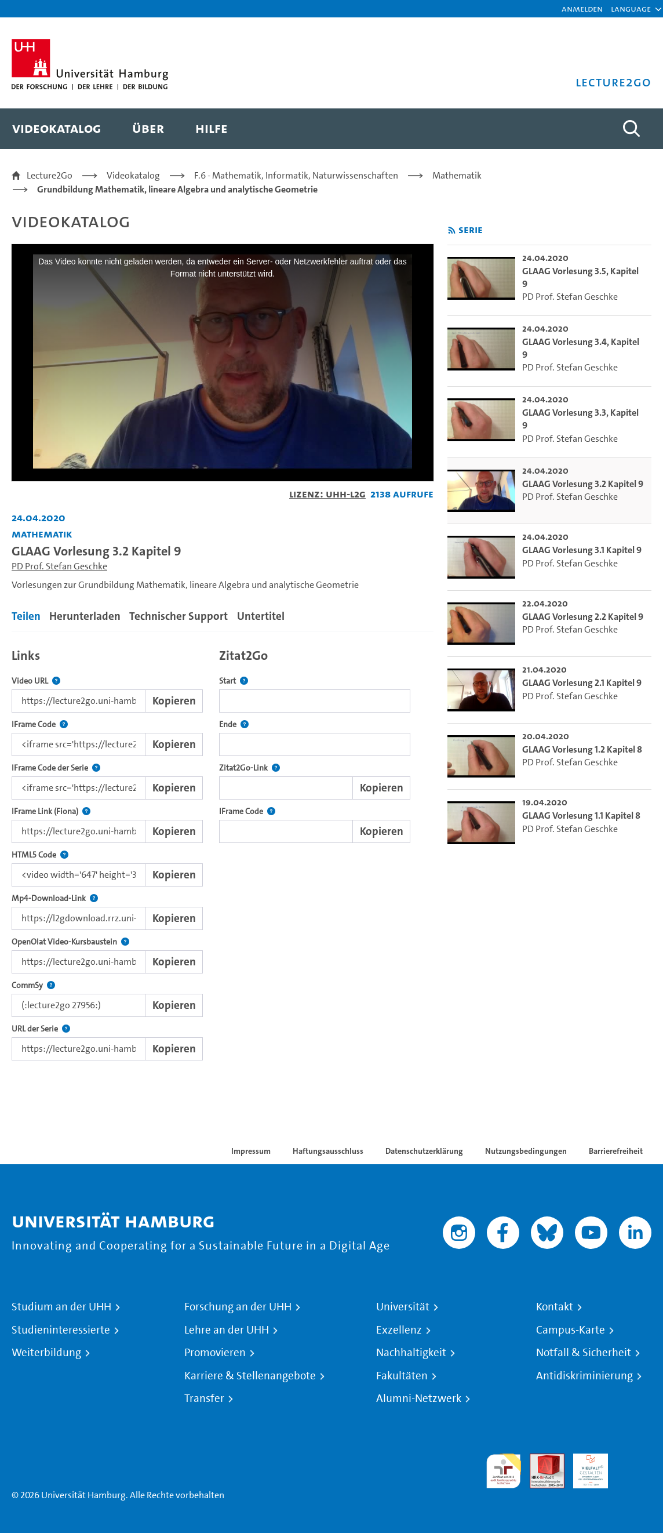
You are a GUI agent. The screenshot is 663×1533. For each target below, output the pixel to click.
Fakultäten (402, 1375)
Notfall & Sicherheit (583, 1352)
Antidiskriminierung (584, 1375)
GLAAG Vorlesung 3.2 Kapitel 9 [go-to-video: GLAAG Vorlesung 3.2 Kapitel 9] (582, 484)
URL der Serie (41, 1029)
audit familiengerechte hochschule (503, 1471)
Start (233, 681)
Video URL (36, 681)
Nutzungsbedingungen (526, 1151)
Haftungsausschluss (328, 1151)
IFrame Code (40, 724)
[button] (631, 9)
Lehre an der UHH (226, 1330)
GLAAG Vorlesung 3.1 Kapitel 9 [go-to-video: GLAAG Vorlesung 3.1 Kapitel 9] (582, 550)
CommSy (33, 985)
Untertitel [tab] (261, 616)
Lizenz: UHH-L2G (327, 493)
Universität (402, 1306)
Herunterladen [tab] (85, 616)
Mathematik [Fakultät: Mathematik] (42, 533)
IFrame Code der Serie (56, 768)
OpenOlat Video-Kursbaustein (70, 942)
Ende (234, 724)
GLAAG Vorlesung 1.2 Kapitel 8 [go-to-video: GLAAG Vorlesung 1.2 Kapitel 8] (582, 749)
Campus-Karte (570, 1330)
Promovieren (215, 1352)
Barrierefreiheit (616, 1151)
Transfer (204, 1398)
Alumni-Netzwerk (418, 1398)
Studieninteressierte (61, 1330)
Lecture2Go (49, 175)
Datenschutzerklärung (424, 1151)
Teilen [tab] (26, 616)
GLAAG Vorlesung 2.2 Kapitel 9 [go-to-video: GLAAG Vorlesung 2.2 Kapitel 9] (582, 617)
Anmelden (582, 8)
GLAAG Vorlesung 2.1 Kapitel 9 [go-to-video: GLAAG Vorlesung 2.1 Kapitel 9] (582, 683)
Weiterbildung (46, 1352)
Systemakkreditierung (634, 1460)
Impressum (251, 1151)
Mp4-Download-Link (55, 898)
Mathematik (457, 175)
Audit (541, 1460)
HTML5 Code (40, 855)
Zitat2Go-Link (249, 768)
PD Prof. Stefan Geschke (59, 566)
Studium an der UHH (61, 1306)
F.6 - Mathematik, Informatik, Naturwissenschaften (296, 175)
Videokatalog (133, 175)
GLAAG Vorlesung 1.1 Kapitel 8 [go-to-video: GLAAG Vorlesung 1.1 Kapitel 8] (581, 815)
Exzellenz (399, 1330)
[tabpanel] (223, 851)
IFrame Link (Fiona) (51, 811)
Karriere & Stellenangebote (250, 1375)
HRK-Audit (584, 1467)
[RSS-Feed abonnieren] (451, 230)
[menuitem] (56, 128)
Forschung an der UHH (238, 1306)
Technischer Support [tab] (178, 616)
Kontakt (554, 1306)
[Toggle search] (631, 128)
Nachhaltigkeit (411, 1352)
